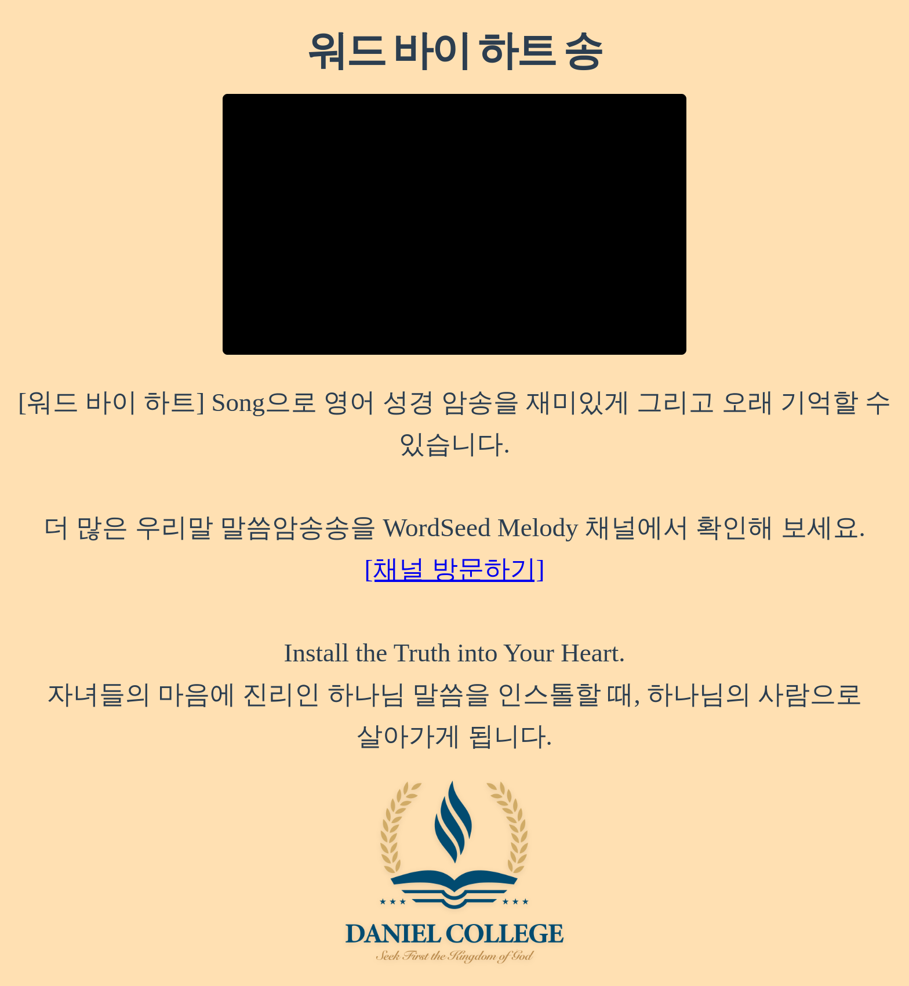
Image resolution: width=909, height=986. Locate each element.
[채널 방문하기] (454, 569)
